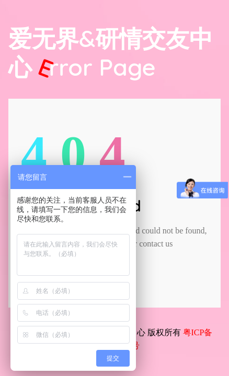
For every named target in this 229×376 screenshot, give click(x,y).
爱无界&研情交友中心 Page (110, 52)
